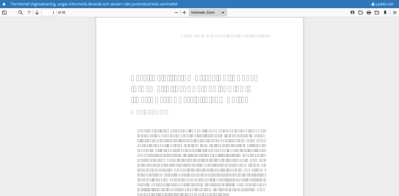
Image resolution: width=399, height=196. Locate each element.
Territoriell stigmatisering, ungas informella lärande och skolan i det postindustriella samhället (94, 4)
